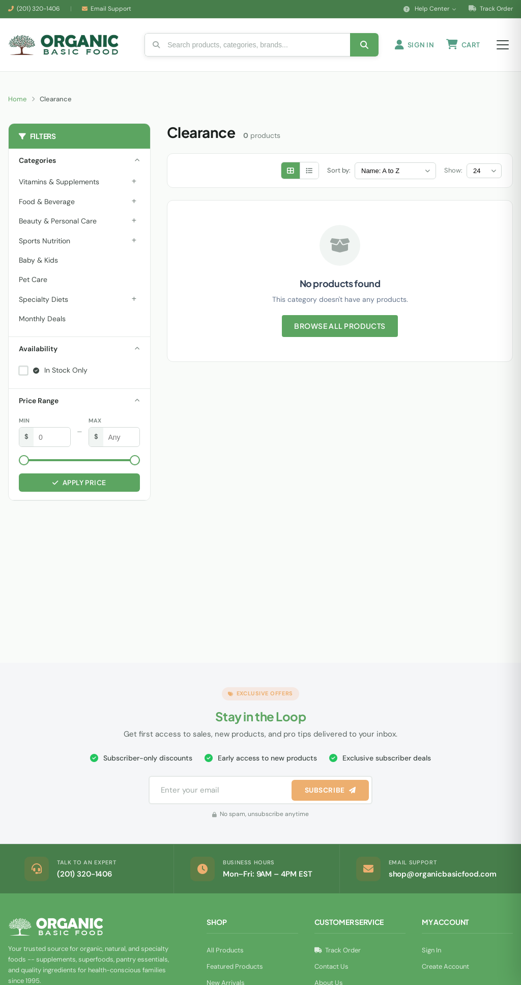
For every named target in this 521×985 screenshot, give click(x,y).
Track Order (491, 9)
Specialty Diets (43, 302)
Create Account (445, 969)
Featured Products (235, 969)
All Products (225, 953)
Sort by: (339, 173)
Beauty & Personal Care (58, 224)
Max (95, 423)
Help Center (429, 9)
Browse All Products (340, 329)
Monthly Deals (42, 321)
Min (24, 423)
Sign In (431, 953)
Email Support (111, 9)
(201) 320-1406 (38, 9)
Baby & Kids (38, 263)
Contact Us (331, 969)
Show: (453, 173)
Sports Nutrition (44, 243)
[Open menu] (503, 46)
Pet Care (33, 282)
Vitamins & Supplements (59, 184)
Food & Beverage (47, 204)
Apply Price (79, 486)
